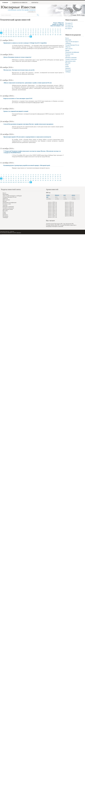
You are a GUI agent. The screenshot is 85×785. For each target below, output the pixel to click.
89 (33, 34)
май (47, 197)
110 (23, 36)
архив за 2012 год (69, 205)
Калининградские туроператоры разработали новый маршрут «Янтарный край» (26, 165)
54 (8, 32)
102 (4, 36)
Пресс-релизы (68, 48)
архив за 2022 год (52, 207)
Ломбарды (68, 71)
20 (48, 29)
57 (16, 32)
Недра (66, 64)
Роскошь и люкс (69, 54)
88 (30, 34)
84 (21, 34)
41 (38, 31)
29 (8, 31)
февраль (57, 195)
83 (18, 34)
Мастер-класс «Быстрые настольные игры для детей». (19, 70)
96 (50, 34)
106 (14, 36)
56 (13, 32)
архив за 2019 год (52, 211)
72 (53, 32)
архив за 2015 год (52, 217)
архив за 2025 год (52, 203)
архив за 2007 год (69, 211)
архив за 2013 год (69, 203)
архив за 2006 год (69, 213)
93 (43, 34)
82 (16, 34)
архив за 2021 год (52, 209)
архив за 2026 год (52, 202)
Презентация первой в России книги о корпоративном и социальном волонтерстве (27, 137)
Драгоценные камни (70, 61)
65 (35, 32)
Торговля (67, 55)
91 (38, 34)
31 (13, 31)
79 (8, 34)
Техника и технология (70, 59)
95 (48, 34)
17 (40, 29)
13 (30, 29)
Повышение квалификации (72, 52)
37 (28, 31)
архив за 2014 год (69, 202)
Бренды (67, 50)
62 (28, 32)
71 (50, 32)
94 (45, 34)
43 (43, 31)
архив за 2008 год (69, 210)
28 (6, 31)
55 (11, 32)
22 (53, 29)
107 (16, 36)
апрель (73, 195)
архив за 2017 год (52, 214)
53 (6, 32)
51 (1, 32)
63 (30, 32)
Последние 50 (68, 25)
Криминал (68, 68)
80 (11, 34)
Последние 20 (68, 23)
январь (48, 195)
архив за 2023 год (52, 206)
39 (33, 31)
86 (25, 34)
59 (21, 32)
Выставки (67, 63)
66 (38, 32)
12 (28, 29)
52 (3, 32)
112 (28, 36)
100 (60, 34)
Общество (67, 46)
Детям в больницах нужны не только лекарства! (17, 57)
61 (25, 32)
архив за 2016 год (52, 215)
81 (13, 34)
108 (18, 36)
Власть (67, 38)
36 (25, 31)
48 (55, 31)
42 (40, 31)
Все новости (68, 28)
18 (43, 29)
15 (35, 29)
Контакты (35, 2)
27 (3, 31)
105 (11, 36)
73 (55, 32)
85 (23, 34)
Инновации (68, 40)
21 (50, 29)
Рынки (67, 66)
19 (45, 29)
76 (1, 34)
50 (60, 31)
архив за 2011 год (69, 206)
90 (35, 34)
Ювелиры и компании (70, 57)
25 (60, 29)
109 (21, 36)
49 (57, 31)
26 (1, 31)
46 (50, 31)
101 (1, 36)
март (64, 195)
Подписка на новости (19, 2)
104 (9, 36)
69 (45, 32)
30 (11, 31)
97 (53, 34)
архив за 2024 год (52, 205)
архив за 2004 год (69, 215)
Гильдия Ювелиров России (72, 45)
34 (21, 31)
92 (40, 34)
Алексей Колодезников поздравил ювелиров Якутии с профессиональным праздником (28, 124)
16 (38, 29)
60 (23, 32)
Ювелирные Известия (18, 7)
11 (25, 29)
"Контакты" (18, 232)
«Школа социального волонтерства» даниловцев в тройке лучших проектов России (27, 82)
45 (48, 31)
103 (6, 36)
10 (23, 29)
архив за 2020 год (52, 210)
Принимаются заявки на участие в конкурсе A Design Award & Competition (25, 43)
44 (45, 31)
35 (23, 31)
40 (35, 31)
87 (28, 34)
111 (26, 36)
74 (57, 32)
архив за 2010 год (69, 207)
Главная (5, 2)
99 (57, 34)
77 (3, 34)
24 (57, 29)
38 (30, 31)
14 (33, 29)
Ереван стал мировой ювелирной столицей (15, 111)
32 (16, 31)
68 (43, 32)
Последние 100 (69, 26)
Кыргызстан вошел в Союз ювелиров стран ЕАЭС (18, 98)
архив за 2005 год (69, 214)
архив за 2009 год (69, 209)
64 (33, 32)
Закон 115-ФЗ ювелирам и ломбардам (12, 195)
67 (40, 32)
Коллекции (68, 70)
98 (55, 34)
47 (53, 31)
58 (18, 32)
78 (6, 34)
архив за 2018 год (52, 213)
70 (48, 32)
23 (55, 29)
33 (18, 31)
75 (60, 32)
